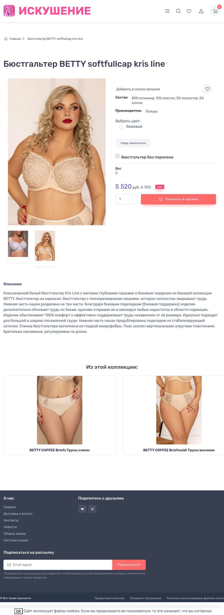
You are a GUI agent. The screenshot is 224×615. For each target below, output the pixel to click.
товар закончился (133, 143)
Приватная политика (110, 598)
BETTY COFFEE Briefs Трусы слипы (60, 450)
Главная (15, 38)
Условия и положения (145, 598)
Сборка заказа (15, 534)
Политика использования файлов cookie (195, 598)
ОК (18, 611)
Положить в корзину (178, 199)
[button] (178, 11)
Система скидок (16, 540)
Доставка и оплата (18, 514)
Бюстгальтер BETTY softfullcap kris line (55, 38)
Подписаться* (129, 565)
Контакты (11, 520)
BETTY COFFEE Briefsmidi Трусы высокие (179, 450)
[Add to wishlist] (207, 89)
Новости (10, 527)
